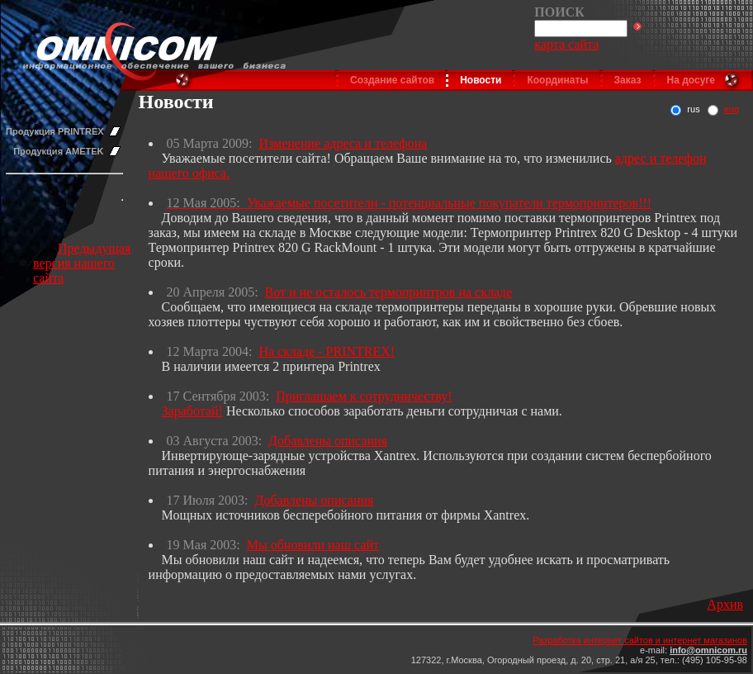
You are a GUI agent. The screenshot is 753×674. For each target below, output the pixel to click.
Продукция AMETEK (58, 151)
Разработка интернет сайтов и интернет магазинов (640, 640)
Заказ (628, 80)
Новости (480, 80)
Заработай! (192, 411)
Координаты (557, 80)
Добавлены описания (327, 441)
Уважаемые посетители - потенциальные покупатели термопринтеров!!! (449, 203)
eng (731, 109)
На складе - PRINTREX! (326, 351)
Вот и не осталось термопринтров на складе (389, 292)
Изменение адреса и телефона (342, 143)
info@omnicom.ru (708, 650)
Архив (725, 604)
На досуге (691, 80)
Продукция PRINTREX (55, 131)
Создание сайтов (392, 80)
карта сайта (566, 44)
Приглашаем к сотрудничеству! (364, 396)
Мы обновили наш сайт (313, 545)
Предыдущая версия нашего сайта (81, 263)
